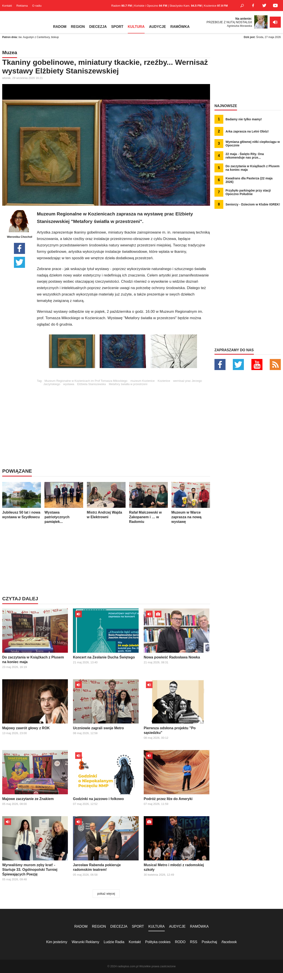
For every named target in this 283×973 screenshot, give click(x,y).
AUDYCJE (157, 27)
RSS (193, 942)
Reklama (22, 5)
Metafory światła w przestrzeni (128, 384)
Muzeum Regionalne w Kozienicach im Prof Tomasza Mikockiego (85, 380)
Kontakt (7, 5)
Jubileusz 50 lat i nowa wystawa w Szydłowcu (21, 500)
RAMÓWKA (179, 27)
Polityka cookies (158, 942)
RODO (180, 942)
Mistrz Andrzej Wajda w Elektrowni (106, 500)
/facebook (229, 942)
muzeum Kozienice (142, 380)
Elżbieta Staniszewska (91, 384)
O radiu (37, 5)
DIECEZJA (98, 27)
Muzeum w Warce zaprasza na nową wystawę (190, 503)
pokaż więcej (106, 893)
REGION (78, 27)
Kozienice (164, 380)
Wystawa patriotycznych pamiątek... (63, 503)
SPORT (117, 27)
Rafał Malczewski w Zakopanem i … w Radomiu (148, 503)
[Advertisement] (123, 417)
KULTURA (136, 27)
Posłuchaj (209, 942)
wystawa (68, 384)
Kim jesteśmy (56, 942)
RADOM (59, 27)
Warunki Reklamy (85, 942)
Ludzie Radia (114, 942)
